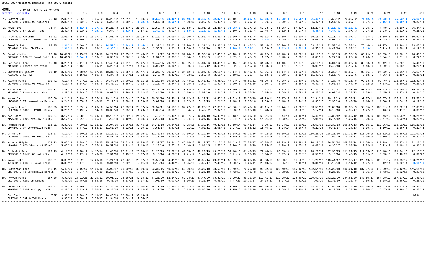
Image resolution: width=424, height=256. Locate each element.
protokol (8, 15)
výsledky (23, 15)
